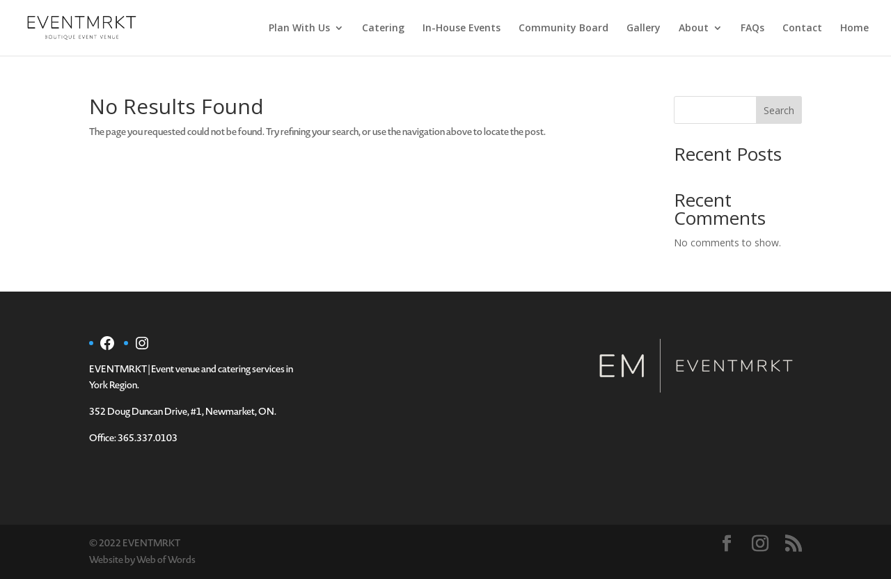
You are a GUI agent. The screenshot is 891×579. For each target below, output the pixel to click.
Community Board (563, 28)
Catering (383, 28)
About (694, 28)
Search (779, 110)
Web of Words (166, 559)
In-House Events (461, 28)
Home (854, 28)
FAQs (752, 28)
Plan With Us (299, 28)
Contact (802, 28)
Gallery (643, 28)
